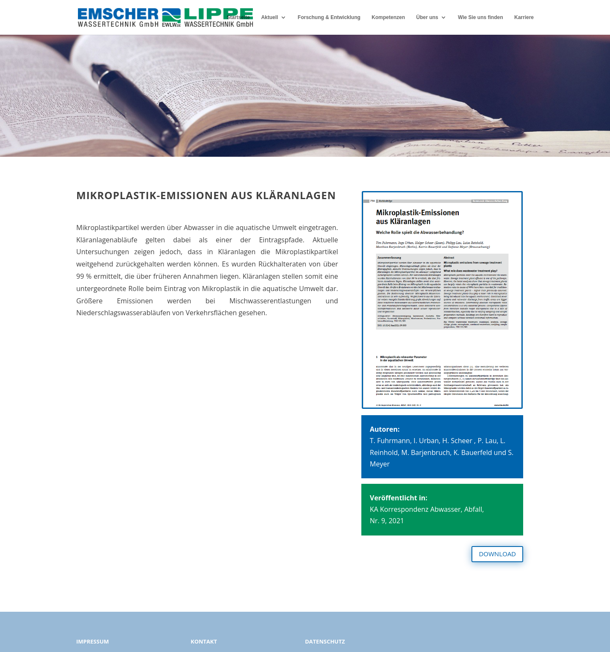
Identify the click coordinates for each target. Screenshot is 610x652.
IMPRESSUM (92, 641)
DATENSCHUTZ (325, 641)
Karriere (524, 17)
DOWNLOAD (497, 553)
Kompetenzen (388, 17)
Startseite (238, 17)
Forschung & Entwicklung (329, 17)
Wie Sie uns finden (480, 17)
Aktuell (269, 17)
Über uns (427, 17)
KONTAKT (204, 641)
